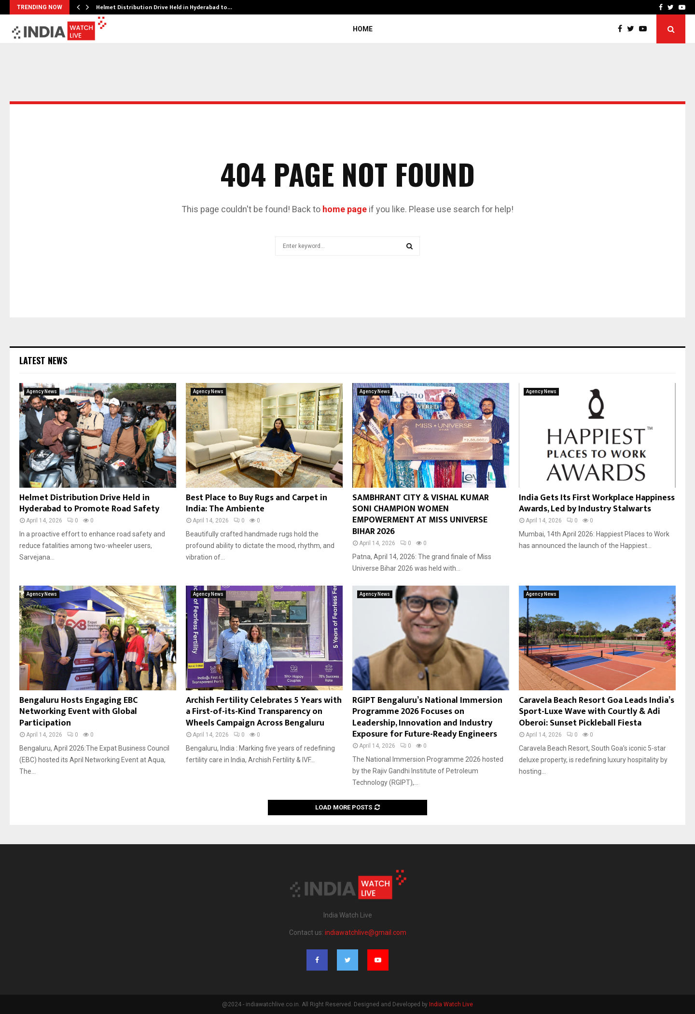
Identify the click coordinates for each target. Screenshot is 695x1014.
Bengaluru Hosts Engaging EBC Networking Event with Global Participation (78, 711)
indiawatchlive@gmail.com (365, 932)
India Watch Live (451, 1004)
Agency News (42, 391)
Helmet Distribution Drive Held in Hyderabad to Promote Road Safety (89, 503)
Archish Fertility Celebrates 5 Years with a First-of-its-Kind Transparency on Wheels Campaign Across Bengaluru (264, 711)
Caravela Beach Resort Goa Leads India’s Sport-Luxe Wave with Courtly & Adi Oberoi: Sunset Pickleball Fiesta (596, 711)
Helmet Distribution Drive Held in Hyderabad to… (164, 7)
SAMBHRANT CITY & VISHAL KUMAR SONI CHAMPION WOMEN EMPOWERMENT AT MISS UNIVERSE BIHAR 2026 (420, 515)
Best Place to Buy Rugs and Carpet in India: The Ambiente (256, 503)
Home (363, 29)
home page (344, 209)
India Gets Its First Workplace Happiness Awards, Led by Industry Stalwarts (597, 503)
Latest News (43, 360)
